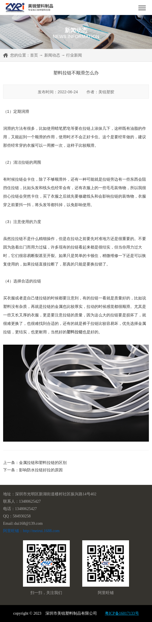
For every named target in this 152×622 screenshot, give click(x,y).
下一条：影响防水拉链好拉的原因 (33, 470)
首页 (34, 55)
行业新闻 (74, 55)
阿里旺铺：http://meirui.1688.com (31, 531)
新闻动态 (52, 55)
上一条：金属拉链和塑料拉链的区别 (35, 462)
